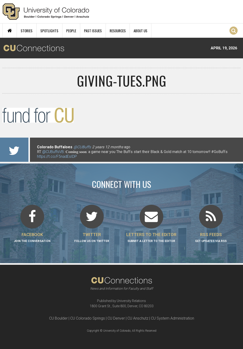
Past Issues (93, 30)
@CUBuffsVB (53, 151)
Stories (27, 30)
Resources (118, 30)
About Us (140, 30)
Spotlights (49, 30)
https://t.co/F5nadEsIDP (57, 156)
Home (10, 30)
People (71, 30)
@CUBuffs (82, 147)
